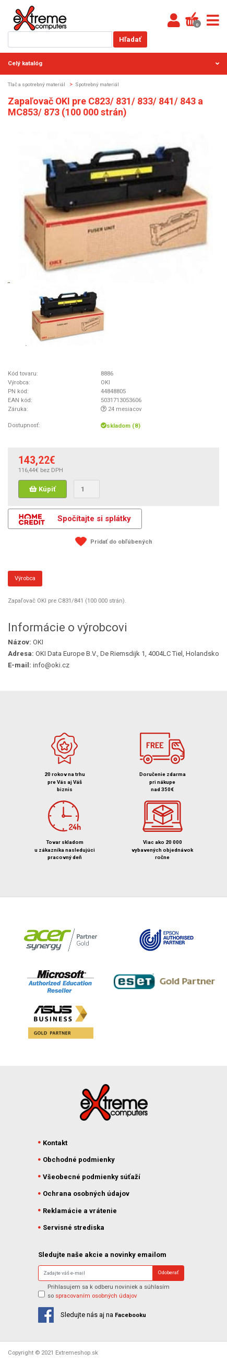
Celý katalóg (113, 63)
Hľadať (130, 39)
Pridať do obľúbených (121, 541)
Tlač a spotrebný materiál (36, 84)
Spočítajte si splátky (75, 519)
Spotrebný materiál (97, 84)
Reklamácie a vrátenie (77, 1211)
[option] (67, 315)
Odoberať (168, 1272)
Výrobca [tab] (25, 578)
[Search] (95, 1273)
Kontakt (53, 1143)
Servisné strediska (71, 1227)
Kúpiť (42, 489)
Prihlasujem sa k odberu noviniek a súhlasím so (108, 1291)
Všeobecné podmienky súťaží (89, 1177)
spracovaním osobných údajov (96, 1295)
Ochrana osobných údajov (84, 1193)
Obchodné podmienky (76, 1159)
